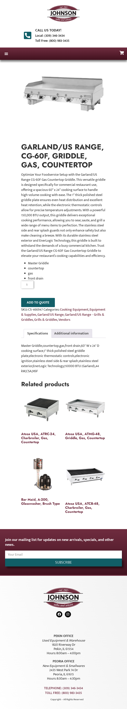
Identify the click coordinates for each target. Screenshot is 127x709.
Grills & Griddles (45, 320)
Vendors (64, 320)
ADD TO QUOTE (38, 302)
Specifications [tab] (37, 333)
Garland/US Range (50, 315)
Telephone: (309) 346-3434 (63, 688)
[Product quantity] (27, 284)
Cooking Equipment (74, 309)
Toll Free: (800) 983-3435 (52, 41)
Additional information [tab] (71, 333)
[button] (6, 53)
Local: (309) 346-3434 (50, 36)
